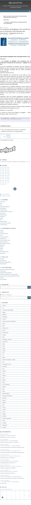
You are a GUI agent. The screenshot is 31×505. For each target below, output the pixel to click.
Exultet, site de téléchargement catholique (7, 269)
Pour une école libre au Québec (5, 222)
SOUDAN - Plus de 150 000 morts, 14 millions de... (11, 466)
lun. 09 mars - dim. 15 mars (5, 175)
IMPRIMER (6, 34)
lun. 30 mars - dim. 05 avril (5, 170)
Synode (3, 420)
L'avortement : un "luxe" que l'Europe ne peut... (10, 456)
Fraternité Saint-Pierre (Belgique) (6, 272)
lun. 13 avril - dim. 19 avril (4, 167)
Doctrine (3, 330)
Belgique (23, 118)
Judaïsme (4, 375)
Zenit (1, 203)
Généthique (2, 258)
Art (3, 307)
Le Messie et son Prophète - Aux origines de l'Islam (9, 274)
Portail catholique (3, 208)
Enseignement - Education (6, 339)
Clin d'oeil (4, 319)
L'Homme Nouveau (3, 209)
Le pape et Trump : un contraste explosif (9, 440)
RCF (1, 219)
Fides (1, 204)
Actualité (18, 118)
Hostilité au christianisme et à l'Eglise (8, 359)
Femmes (3, 350)
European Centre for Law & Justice (6, 211)
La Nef (1, 235)
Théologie (4, 427)
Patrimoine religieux (5, 393)
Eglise (3, 337)
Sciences (3, 407)
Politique (4, 400)
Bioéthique (4, 314)
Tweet (1, 34)
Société (3, 411)
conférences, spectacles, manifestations (9, 321)
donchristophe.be (3, 238)
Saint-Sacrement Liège (4, 233)
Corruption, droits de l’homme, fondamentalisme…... (11, 476)
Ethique (3, 343)
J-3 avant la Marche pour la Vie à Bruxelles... (9, 481)
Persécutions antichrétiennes (7, 395)
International (4, 366)
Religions (4, 402)
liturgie (3, 382)
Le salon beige (2, 213)
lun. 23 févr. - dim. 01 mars (4, 178)
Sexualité (4, 409)
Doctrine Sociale (5, 332)
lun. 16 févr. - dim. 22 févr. (4, 180)
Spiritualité (4, 416)
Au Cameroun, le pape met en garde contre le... (10, 450)
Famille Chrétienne (3, 221)
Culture (3, 323)
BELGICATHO (15, 3)
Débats (3, 325)
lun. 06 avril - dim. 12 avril (4, 168)
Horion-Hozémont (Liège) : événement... (9, 471)
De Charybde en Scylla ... (4, 251)
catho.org (1, 230)
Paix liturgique (2, 253)
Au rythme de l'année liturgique (7, 310)
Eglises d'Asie (2, 201)
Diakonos (1, 246)
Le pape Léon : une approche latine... (8, 435)
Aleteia (1, 249)
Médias (3, 391)
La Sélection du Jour (3, 224)
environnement (5, 341)
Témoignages (4, 425)
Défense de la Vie (5, 328)
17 (24, 495)
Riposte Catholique (3, 214)
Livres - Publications (6, 384)
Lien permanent (5, 118)
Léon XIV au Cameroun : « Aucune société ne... (10, 445)
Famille (3, 348)
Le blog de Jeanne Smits (4, 236)
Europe (3, 346)
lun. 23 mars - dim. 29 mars (5, 172)
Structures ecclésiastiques (6, 418)
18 (28, 495)
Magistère (4, 386)
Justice (3, 377)
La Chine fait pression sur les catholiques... (9, 461)
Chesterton (2, 231)
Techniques (4, 422)
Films (3, 352)
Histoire (3, 357)
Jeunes (3, 373)
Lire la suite (28, 161)
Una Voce (1, 277)
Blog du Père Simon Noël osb (5, 243)
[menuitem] (15, 16)
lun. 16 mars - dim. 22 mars (5, 173)
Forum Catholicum (3, 279)
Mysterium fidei (3, 270)
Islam (3, 368)
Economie (4, 334)
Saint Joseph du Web (3, 241)
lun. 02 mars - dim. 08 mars (5, 177)
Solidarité (4, 413)
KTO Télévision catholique (4, 206)
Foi (3, 355)
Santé (3, 404)
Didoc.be (1, 248)
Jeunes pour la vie (3, 260)
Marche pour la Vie (3, 263)
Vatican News (2, 216)
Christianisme (4, 316)
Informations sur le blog (6, 364)
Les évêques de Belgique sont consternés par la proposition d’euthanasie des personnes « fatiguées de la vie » (15, 31)
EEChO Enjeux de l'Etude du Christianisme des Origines (10, 275)
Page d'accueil (6, 19)
